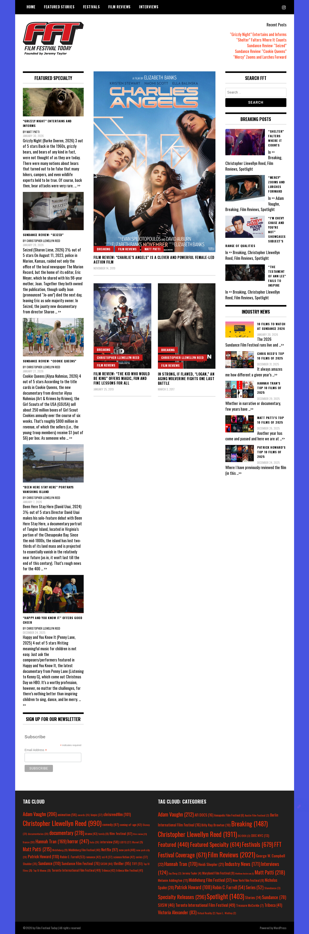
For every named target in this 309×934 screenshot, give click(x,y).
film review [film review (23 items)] (140, 834)
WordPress (280, 927)
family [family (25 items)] (103, 834)
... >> (77, 185)
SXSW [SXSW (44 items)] (106, 864)
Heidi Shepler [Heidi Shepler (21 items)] (211, 864)
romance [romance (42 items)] (93, 857)
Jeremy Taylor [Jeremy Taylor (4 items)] (191, 873)
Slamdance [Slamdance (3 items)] (272, 888)
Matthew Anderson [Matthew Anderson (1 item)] (244, 873)
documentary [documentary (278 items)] (66, 832)
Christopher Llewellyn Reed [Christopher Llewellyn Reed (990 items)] (62, 823)
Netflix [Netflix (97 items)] (109, 849)
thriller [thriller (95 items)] (122, 863)
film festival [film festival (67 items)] (121, 833)
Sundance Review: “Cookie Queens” (260, 51)
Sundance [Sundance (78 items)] (274, 897)
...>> (282, 345)
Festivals (91, 6)
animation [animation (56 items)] (67, 814)
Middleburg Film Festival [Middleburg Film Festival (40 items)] (84, 850)
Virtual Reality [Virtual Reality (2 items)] (206, 913)
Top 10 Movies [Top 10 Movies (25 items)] (42, 870)
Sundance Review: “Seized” (266, 45)
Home (31, 6)
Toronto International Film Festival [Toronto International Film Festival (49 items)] (76, 870)
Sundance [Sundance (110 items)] (49, 863)
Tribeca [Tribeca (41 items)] (273, 905)
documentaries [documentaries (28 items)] (38, 834)
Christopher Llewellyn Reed (118, 357)
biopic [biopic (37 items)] (97, 815)
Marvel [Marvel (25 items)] (137, 842)
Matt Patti (152, 249)
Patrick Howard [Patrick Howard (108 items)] (193, 887)
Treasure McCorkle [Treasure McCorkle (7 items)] (250, 905)
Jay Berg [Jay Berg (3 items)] (174, 873)
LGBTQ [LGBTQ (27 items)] (125, 842)
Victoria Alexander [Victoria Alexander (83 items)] (177, 912)
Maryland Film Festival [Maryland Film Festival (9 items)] (218, 873)
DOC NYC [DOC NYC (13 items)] (260, 835)
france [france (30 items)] (29, 842)
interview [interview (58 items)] (109, 841)
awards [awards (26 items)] (84, 815)
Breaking (103, 249)
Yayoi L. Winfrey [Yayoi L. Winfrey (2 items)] (226, 913)
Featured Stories (59, 6)
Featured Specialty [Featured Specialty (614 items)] (215, 844)
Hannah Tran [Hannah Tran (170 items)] (180, 863)
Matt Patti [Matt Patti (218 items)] (270, 872)
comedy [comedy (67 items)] (110, 824)
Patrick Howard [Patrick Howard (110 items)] (43, 856)
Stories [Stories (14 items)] (253, 897)
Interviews (148, 6)
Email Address (36, 750)
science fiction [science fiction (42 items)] (124, 857)
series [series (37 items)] (142, 857)
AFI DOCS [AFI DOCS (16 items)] (204, 815)
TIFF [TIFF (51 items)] (137, 863)
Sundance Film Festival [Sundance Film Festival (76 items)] (80, 863)
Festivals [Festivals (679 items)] (257, 844)
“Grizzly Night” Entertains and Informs (258, 34)
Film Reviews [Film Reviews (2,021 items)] (231, 854)
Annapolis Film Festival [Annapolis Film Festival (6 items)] (229, 815)
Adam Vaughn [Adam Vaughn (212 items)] (176, 814)
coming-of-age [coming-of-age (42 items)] (131, 824)
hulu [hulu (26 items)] (94, 842)
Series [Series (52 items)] (255, 887)
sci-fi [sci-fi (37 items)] (107, 857)
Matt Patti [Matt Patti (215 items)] (37, 849)
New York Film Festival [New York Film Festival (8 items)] (248, 880)
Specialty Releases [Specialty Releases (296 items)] (182, 897)
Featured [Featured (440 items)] (173, 844)
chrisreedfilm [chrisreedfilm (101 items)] (117, 814)
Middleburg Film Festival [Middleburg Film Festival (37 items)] (210, 880)
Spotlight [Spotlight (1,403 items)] (225, 896)
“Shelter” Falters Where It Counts (261, 40)
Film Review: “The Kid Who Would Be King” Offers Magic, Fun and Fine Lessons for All (122, 378)
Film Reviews (119, 6)
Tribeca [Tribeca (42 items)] (108, 870)
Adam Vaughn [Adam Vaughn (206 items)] (40, 813)
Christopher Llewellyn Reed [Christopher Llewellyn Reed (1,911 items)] (197, 834)
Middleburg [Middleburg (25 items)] (60, 850)
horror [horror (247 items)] (78, 841)
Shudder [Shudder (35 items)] (30, 864)
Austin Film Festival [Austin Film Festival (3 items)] (257, 815)
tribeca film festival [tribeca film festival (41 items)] (129, 870)
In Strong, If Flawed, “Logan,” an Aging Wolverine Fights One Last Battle (186, 378)
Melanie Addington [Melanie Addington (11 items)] (173, 880)
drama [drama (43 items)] (91, 833)
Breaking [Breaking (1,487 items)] (249, 823)
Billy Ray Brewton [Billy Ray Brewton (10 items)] (215, 824)
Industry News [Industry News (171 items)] (242, 863)
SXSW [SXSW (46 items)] (166, 905)
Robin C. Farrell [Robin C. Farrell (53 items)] (72, 856)
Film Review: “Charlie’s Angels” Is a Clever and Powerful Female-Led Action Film (154, 260)
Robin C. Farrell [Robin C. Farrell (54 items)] (229, 887)
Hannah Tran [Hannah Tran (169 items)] (51, 841)
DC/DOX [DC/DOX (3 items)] (244, 836)
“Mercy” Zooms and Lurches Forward (259, 57)
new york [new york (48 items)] (127, 849)
